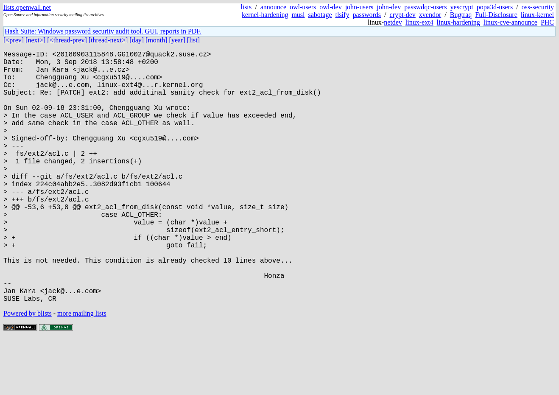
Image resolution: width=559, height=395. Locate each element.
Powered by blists (27, 369)
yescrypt (461, 7)
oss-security (538, 7)
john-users (359, 7)
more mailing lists (81, 369)
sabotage (320, 14)
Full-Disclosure (496, 14)
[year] (177, 40)
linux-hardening (458, 22)
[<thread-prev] (67, 40)
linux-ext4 (419, 22)
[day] (136, 40)
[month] (156, 40)
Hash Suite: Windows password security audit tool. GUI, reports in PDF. (103, 31)
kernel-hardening (265, 14)
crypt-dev (403, 14)
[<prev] (13, 40)
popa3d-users (495, 7)
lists (246, 7)
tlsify (342, 14)
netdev (393, 22)
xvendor (430, 14)
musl (298, 14)
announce (273, 7)
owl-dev (330, 7)
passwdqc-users (425, 7)
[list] (193, 40)
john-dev (389, 7)
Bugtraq (461, 14)
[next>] (35, 40)
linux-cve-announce (510, 22)
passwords (366, 14)
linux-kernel (537, 14)
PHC (547, 22)
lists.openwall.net (27, 7)
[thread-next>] (108, 40)
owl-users (303, 7)
